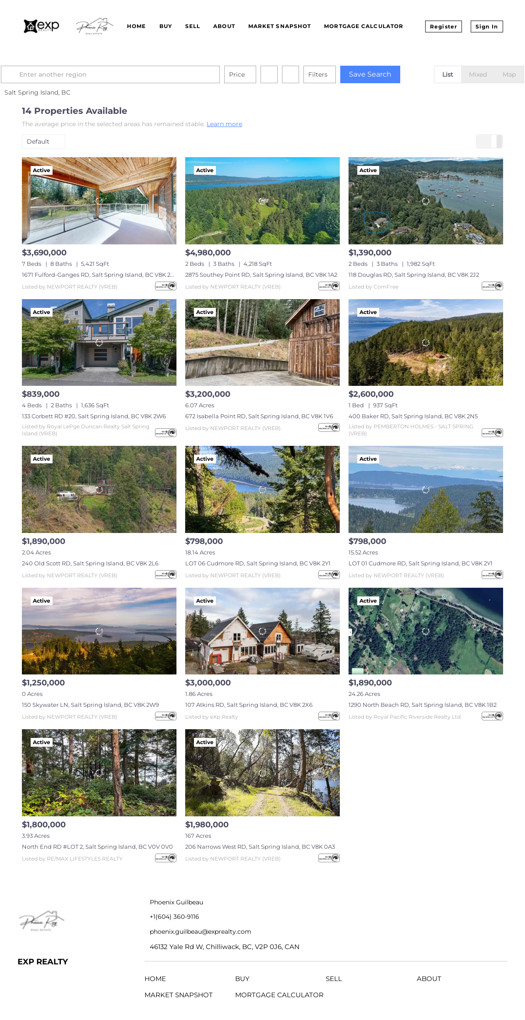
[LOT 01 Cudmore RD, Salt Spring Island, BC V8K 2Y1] (426, 489)
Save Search (391, 74)
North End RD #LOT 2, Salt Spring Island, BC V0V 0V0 (97, 846)
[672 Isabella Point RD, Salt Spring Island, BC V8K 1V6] (262, 342)
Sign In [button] (487, 26)
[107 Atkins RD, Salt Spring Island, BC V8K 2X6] (262, 631)
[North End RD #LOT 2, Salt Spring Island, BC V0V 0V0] (99, 772)
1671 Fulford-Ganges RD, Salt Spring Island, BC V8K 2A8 (100, 274)
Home (136, 26)
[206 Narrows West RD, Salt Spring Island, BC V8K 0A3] (262, 772)
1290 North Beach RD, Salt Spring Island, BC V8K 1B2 (423, 704)
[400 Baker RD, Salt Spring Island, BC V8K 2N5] (426, 342)
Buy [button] (165, 26)
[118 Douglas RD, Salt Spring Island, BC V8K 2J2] (426, 200)
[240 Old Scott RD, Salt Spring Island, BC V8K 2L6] (99, 489)
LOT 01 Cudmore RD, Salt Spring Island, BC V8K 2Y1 (421, 563)
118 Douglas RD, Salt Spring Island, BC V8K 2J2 (414, 274)
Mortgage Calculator (363, 26)
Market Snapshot (279, 26)
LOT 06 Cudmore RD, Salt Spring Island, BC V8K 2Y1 (258, 563)
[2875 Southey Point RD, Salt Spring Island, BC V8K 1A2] (262, 200)
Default (38, 141)
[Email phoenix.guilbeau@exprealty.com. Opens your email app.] (222, 932)
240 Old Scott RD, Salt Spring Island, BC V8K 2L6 (90, 563)
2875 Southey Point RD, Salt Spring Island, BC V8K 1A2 (261, 274)
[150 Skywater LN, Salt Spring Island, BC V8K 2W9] (99, 631)
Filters (339, 74)
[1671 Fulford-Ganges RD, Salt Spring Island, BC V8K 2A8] (99, 200)
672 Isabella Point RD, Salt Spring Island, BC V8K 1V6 (259, 416)
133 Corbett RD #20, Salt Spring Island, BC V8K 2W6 (94, 416)
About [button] (224, 26)
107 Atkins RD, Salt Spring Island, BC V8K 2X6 (249, 704)
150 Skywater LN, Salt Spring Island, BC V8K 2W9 (90, 704)
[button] (32, 74)
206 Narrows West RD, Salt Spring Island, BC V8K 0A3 (260, 846)
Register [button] (443, 26)
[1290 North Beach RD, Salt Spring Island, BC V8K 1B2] (426, 631)
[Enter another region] (135, 74)
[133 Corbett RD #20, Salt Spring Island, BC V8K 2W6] (99, 342)
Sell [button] (192, 26)
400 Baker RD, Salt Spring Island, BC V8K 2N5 (413, 416)
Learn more (224, 124)
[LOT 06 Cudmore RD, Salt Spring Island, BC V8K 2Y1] (262, 489)
